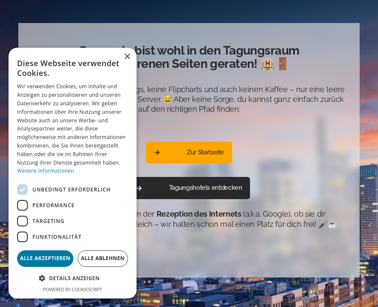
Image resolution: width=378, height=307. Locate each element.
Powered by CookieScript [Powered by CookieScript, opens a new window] (72, 289)
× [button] (127, 57)
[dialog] (73, 173)
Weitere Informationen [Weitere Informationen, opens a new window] (45, 170)
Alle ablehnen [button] (103, 258)
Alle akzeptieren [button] (45, 258)
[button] (72, 278)
